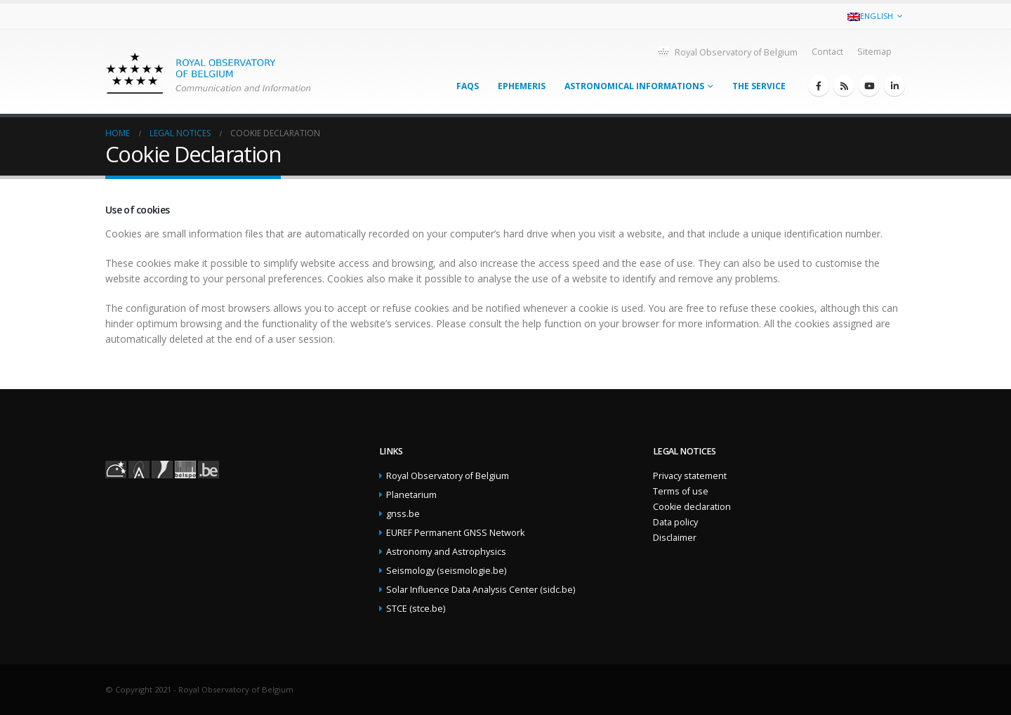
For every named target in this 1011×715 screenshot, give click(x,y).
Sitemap (874, 52)
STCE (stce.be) (415, 609)
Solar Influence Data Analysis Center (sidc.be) (480, 590)
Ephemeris (522, 86)
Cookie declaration (692, 507)
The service (759, 86)
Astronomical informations (634, 86)
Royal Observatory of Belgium (727, 51)
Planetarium (411, 495)
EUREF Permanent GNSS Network (455, 533)
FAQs (467, 86)
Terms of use (680, 491)
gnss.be (403, 514)
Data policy (675, 522)
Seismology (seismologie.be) (446, 571)
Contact (827, 52)
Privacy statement (690, 476)
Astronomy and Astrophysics (446, 552)
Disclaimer (674, 538)
